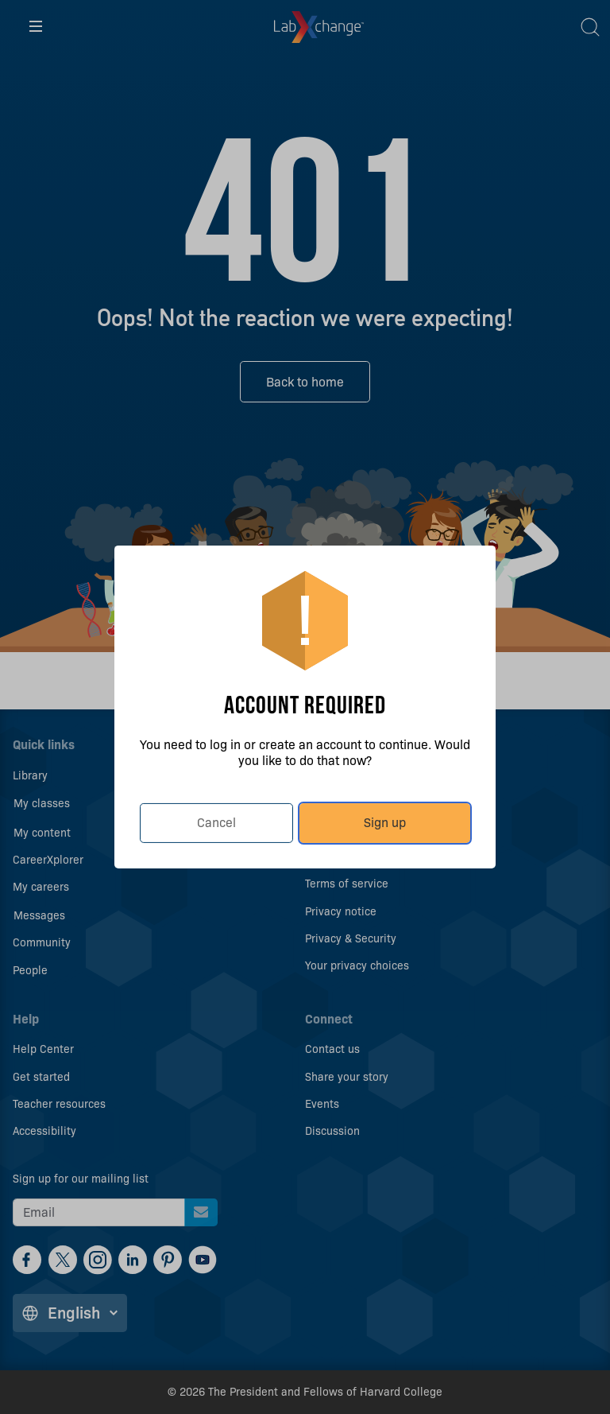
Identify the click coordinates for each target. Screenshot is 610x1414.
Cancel (216, 822)
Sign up (385, 822)
